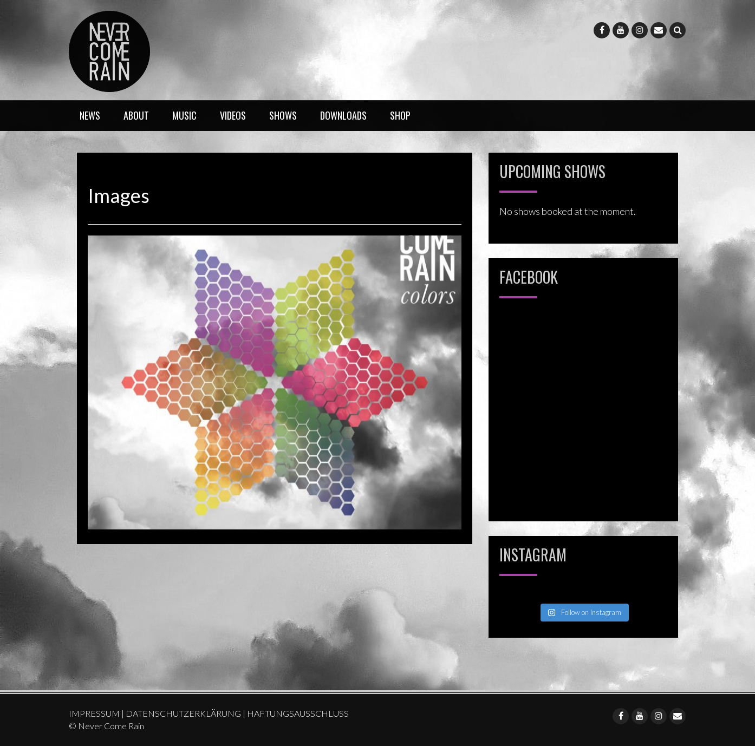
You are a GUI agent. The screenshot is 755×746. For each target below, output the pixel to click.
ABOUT (136, 115)
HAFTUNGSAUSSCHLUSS (298, 713)
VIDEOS (233, 115)
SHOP (400, 115)
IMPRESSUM (94, 713)
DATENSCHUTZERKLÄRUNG (183, 713)
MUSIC (184, 115)
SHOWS (283, 115)
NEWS (90, 115)
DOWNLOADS (343, 115)
